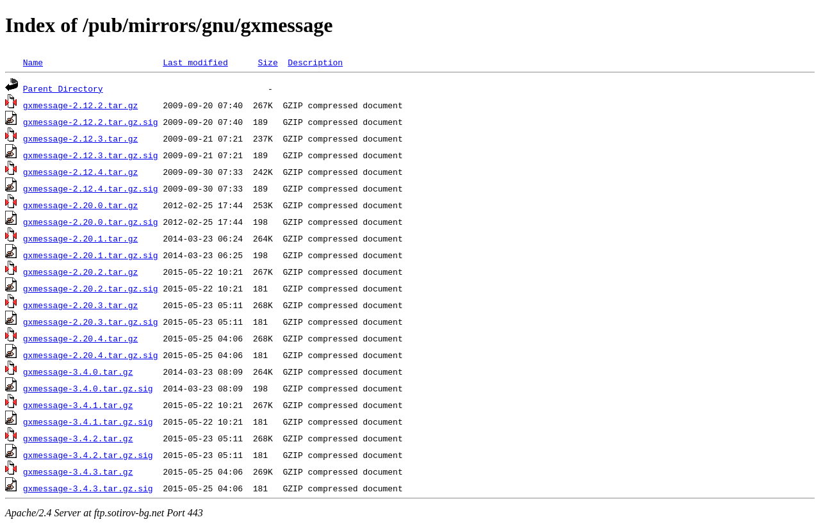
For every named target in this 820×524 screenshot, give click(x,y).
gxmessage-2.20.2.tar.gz (80, 271)
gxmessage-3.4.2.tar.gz (78, 438)
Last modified (195, 62)
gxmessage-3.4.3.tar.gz (78, 471)
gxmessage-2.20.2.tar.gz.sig (90, 288)
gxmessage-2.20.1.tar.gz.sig (90, 255)
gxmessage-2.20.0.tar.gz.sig (90, 221)
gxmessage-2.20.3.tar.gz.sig (90, 321)
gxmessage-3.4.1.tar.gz (78, 405)
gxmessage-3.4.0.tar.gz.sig (88, 388)
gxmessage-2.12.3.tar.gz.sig (90, 155)
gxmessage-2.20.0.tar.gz (80, 205)
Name (33, 62)
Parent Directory (63, 88)
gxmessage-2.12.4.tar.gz (80, 171)
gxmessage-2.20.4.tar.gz (80, 338)
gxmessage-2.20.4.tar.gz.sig (90, 355)
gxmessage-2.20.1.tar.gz (80, 238)
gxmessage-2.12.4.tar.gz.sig (90, 188)
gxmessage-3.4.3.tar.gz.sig (88, 488)
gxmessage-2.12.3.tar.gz (80, 138)
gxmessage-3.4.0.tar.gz (78, 371)
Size (267, 62)
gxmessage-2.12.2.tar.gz (80, 105)
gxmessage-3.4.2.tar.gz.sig (88, 455)
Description (315, 62)
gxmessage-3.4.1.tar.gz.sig (88, 421)
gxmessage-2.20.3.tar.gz (80, 305)
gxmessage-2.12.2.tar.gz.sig (90, 121)
